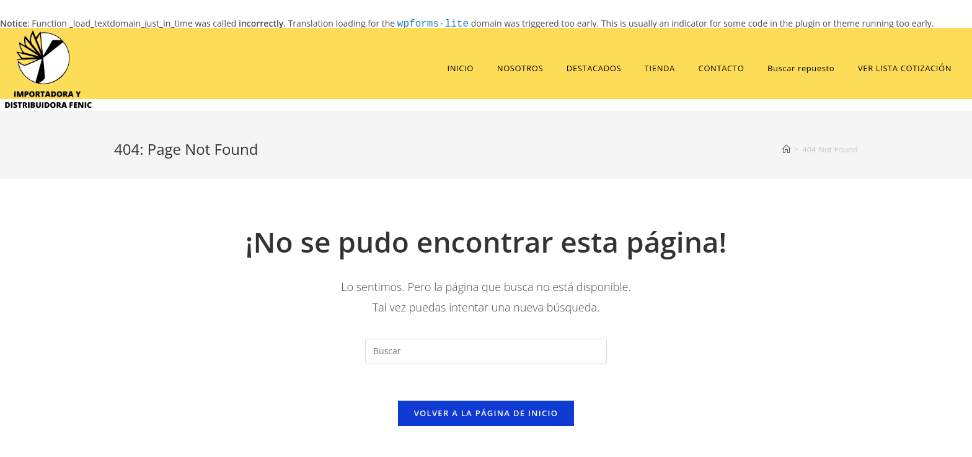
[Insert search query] (486, 351)
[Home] (786, 149)
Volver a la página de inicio (486, 413)
